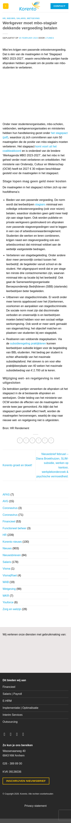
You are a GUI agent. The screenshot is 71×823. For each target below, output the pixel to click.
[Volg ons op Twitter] (18, 734)
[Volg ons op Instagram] (12, 734)
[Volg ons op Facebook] (6, 734)
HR (4, 18)
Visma (6, 568)
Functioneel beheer (14, 528)
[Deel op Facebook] (26, 440)
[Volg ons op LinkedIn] (24, 734)
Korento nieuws (12, 541)
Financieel (9, 521)
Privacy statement (35, 805)
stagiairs (40, 204)
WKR (6, 595)
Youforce (8, 602)
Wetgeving (33, 18)
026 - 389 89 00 (12, 763)
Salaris (21, 18)
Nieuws (11, 18)
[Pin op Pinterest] (45, 440)
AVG (5, 501)
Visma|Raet (10, 575)
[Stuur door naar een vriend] (38, 440)
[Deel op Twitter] (32, 440)
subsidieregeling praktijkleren (28, 343)
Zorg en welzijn (12, 609)
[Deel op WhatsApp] (20, 440)
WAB (6, 582)
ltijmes (49, 38)
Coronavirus (10, 508)
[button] (6, 6)
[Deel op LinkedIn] (51, 440)
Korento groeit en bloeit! (17, 465)
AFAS (6, 494)
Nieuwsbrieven (12, 555)
